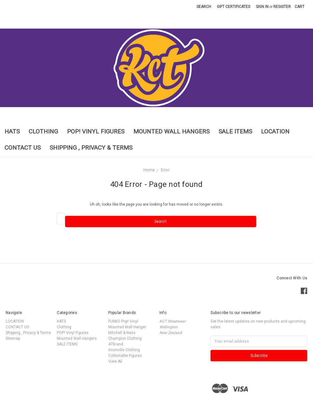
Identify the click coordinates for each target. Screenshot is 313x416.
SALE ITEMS (235, 131)
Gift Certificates (233, 6)
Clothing (43, 131)
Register (282, 6)
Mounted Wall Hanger (127, 327)
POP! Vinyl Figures (95, 131)
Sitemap (13, 338)
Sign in (262, 6)
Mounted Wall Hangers (171, 131)
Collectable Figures (125, 355)
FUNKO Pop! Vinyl (123, 321)
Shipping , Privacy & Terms (91, 147)
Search (203, 6)
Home (149, 169)
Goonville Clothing (124, 350)
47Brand (115, 344)
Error (165, 169)
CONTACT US (22, 147)
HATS (12, 131)
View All (115, 361)
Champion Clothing (125, 338)
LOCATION (275, 131)
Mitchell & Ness (122, 333)
